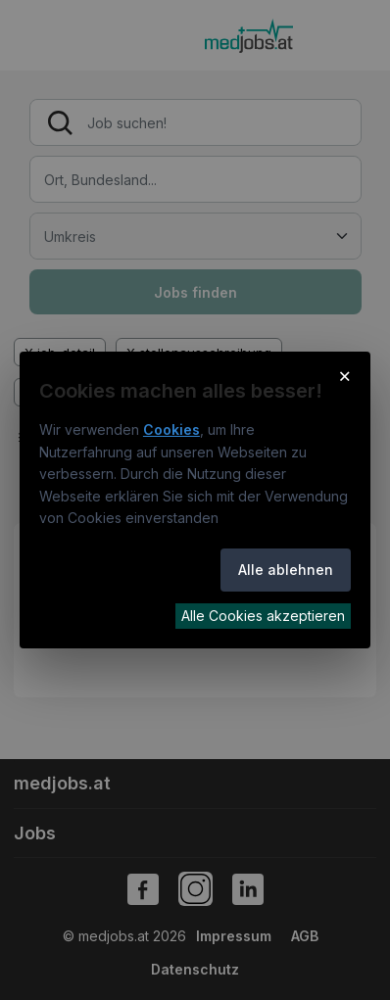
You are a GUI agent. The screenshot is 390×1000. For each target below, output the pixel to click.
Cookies (171, 429)
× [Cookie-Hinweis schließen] (345, 375)
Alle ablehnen (285, 569)
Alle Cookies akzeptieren (263, 615)
